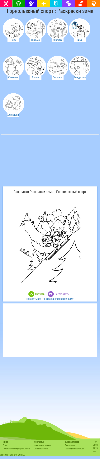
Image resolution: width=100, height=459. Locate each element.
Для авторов (70, 445)
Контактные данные (42, 445)
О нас (5, 445)
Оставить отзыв (41, 448)
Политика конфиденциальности (16, 448)
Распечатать (62, 294)
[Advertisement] (31, 162)
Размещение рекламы (74, 448)
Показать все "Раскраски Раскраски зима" (50, 299)
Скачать (40, 294)
